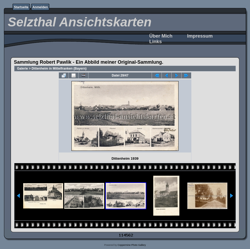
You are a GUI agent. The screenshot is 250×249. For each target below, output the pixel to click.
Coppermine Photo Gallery (132, 245)
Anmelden (40, 7)
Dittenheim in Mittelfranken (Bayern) (58, 68)
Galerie (22, 68)
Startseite (21, 7)
